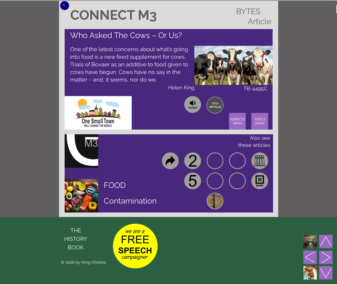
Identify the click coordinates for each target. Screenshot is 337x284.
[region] (215, 105)
